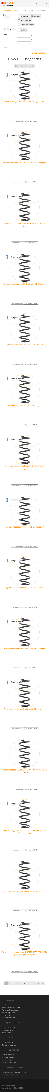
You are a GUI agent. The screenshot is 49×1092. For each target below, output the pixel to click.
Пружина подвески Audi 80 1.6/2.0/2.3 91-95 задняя (24, 284)
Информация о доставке (11, 1007)
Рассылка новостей (9, 1062)
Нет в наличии (26, 20)
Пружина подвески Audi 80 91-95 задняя (24, 405)
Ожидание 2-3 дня (27, 24)
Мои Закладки (7, 1060)
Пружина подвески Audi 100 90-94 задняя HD (24, 102)
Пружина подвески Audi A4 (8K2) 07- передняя (24, 527)
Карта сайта (6, 1033)
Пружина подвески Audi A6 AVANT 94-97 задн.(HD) (24, 891)
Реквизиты (6, 1015)
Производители (7, 1042)
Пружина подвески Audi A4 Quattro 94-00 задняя (24, 709)
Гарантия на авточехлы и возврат (14, 1072)
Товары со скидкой (9, 1045)
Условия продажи (8, 1013)
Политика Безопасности (10, 1010)
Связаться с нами (8, 1028)
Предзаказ (36, 16)
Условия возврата (8, 1018)
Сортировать (21, 66)
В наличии (24, 16)
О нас (4, 1005)
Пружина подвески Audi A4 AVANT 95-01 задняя (24, 648)
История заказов (8, 1057)
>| (42, 983)
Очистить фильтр (38, 53)
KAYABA (24, 30)
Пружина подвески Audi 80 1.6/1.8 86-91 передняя (24, 162)
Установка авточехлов (10, 1075)
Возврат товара (7, 1030)
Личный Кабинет (8, 1055)
